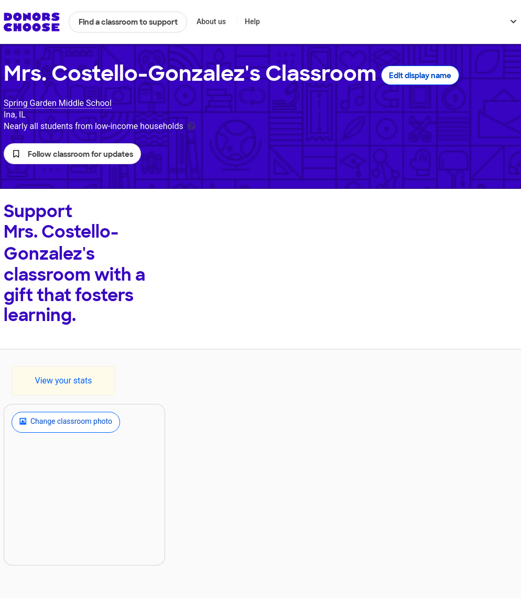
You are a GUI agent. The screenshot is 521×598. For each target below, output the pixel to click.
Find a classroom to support (128, 22)
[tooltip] (191, 125)
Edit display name (420, 75)
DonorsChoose (32, 22)
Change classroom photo (65, 422)
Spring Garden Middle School (58, 103)
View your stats (63, 381)
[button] (72, 153)
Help (252, 21)
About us (211, 21)
